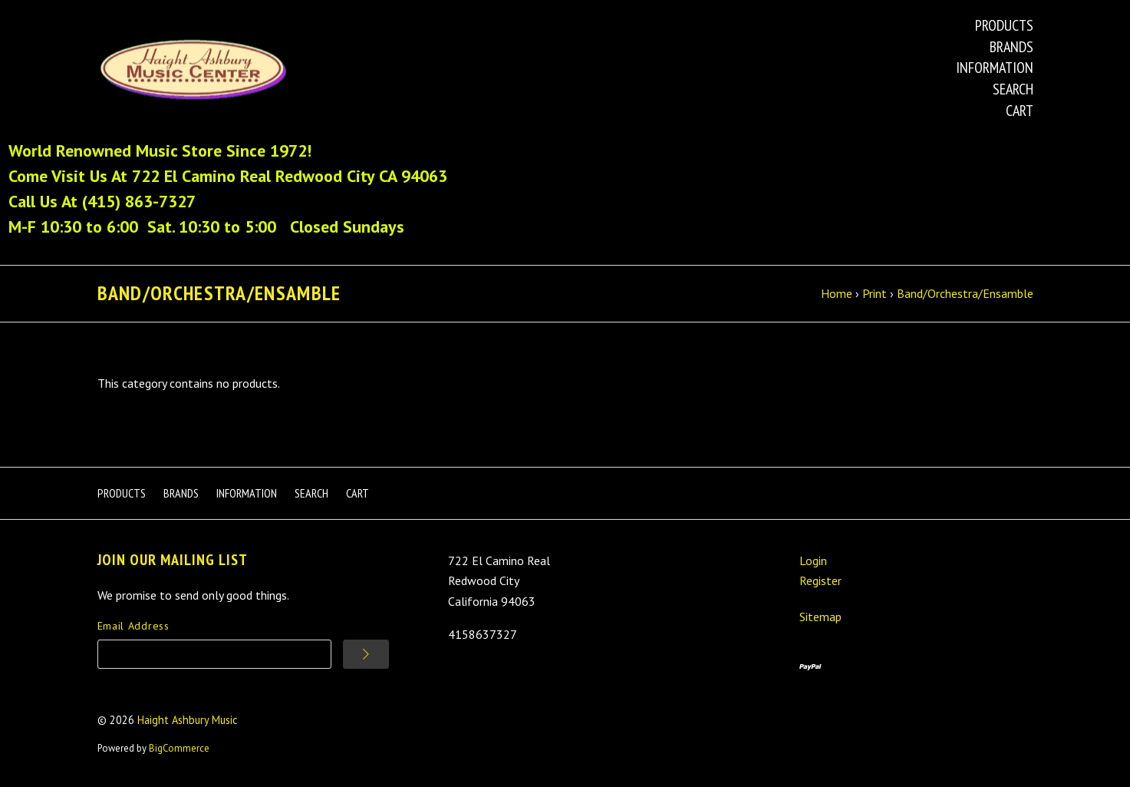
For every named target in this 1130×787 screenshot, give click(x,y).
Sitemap (820, 616)
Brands (1011, 47)
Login (813, 560)
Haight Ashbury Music (187, 720)
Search (1013, 89)
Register (820, 580)
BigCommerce (179, 748)
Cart (1019, 111)
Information (994, 68)
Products (1004, 25)
